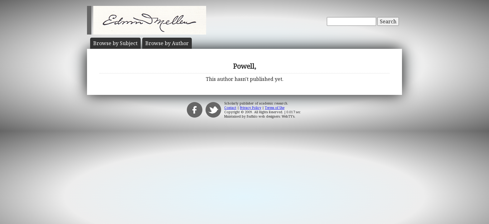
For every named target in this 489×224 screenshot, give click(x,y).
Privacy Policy (250, 107)
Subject (115, 43)
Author (167, 43)
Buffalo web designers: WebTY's (270, 116)
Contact (230, 107)
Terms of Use (274, 107)
